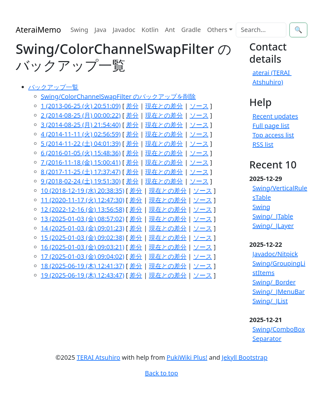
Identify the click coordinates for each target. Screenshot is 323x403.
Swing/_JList (270, 301)
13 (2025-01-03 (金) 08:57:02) (82, 219)
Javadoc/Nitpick (275, 254)
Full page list (270, 125)
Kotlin (149, 29)
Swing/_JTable (272, 216)
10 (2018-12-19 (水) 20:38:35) (82, 190)
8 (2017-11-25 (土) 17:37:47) (81, 171)
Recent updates (275, 116)
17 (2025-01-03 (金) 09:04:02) (82, 256)
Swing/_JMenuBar (278, 291)
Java (100, 29)
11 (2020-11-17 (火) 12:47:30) (82, 200)
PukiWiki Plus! (187, 357)
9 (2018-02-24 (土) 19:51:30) (81, 181)
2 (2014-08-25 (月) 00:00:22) (81, 115)
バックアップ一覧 (53, 87)
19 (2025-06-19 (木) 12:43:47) (82, 275)
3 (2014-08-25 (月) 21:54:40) (81, 124)
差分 (132, 106)
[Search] (261, 30)
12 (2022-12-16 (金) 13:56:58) (82, 209)
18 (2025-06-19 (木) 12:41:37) (82, 266)
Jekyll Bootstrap (244, 357)
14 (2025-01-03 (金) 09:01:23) (82, 228)
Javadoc (124, 29)
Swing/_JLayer (273, 225)
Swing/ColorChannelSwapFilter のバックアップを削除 (118, 96)
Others (217, 29)
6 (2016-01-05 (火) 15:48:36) (81, 153)
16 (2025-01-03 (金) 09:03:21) (82, 247)
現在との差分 (164, 106)
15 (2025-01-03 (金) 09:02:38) (82, 237)
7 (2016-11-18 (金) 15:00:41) (81, 162)
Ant (170, 29)
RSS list (262, 144)
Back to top (161, 373)
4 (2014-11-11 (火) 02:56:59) (81, 134)
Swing (79, 29)
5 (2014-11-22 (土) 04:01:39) (81, 143)
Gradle (191, 29)
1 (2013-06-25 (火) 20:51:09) (81, 106)
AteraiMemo (38, 29)
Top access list (273, 135)
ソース (199, 106)
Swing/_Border (274, 282)
